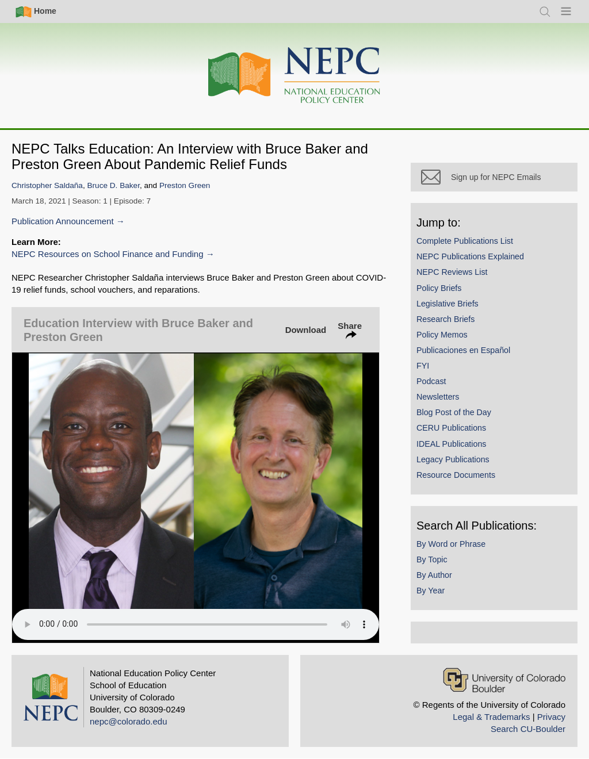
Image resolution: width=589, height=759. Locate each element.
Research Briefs (445, 319)
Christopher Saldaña (47, 185)
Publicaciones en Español (463, 350)
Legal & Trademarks (491, 717)
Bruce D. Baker (113, 185)
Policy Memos (442, 334)
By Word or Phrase (450, 544)
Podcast (431, 381)
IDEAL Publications (451, 443)
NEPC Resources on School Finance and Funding (108, 254)
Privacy (551, 717)
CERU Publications (451, 427)
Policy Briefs (438, 288)
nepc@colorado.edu (128, 721)
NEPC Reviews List (452, 272)
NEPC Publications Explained (470, 256)
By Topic (432, 559)
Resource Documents (455, 475)
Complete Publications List (464, 241)
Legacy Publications (452, 459)
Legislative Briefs (447, 303)
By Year (430, 590)
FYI (422, 365)
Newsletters (437, 396)
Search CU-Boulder (528, 729)
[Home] (294, 75)
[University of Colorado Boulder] (504, 680)
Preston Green (184, 185)
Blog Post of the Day (453, 412)
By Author (434, 575)
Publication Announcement (63, 221)
